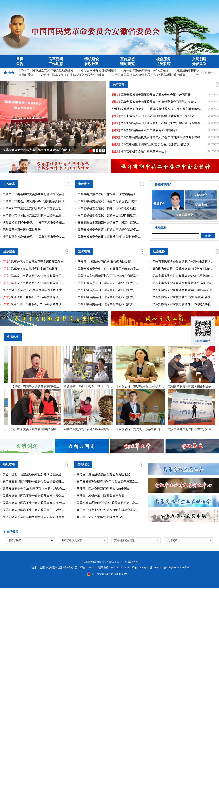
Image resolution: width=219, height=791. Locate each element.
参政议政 (91, 64)
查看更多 (210, 72)
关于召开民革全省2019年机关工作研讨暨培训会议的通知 (149, 74)
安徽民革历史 (184, 215)
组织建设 (91, 59)
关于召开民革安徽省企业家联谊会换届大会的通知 (73, 74)
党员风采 (199, 64)
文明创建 (199, 59)
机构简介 (201, 195)
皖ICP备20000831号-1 (176, 568)
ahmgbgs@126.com (150, 568)
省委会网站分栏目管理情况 (99, 70)
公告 (19, 64)
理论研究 (127, 64)
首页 (19, 59)
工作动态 (55, 64)
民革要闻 (55, 59)
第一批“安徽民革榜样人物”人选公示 (147, 70)
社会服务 (163, 59)
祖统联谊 (163, 64)
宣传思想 (127, 59)
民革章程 (201, 205)
